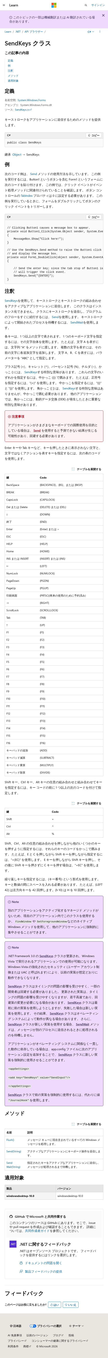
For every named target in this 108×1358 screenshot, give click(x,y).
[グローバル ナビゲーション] (4, 5)
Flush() (10, 1140)
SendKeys (11, 300)
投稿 (71, 1335)
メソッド (13, 75)
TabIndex (27, 195)
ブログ (57, 1335)
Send (33, 174)
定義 (10, 60)
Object (16, 154)
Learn (8, 31)
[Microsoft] (54, 5)
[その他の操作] (100, 32)
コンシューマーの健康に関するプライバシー (59, 1340)
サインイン (98, 5)
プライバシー (16, 1340)
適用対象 (13, 80)
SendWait (76, 322)
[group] (54, 252)
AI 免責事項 (15, 1335)
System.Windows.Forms (32, 100)
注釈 (10, 70)
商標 (26, 1346)
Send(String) (13, 1151)
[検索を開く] (86, 5)
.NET (18, 31)
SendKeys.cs (22, 109)
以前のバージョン (37, 1335)
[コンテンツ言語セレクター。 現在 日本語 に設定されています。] (16, 1326)
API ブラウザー (34, 31)
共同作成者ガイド (37, 1231)
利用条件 (13, 1346)
